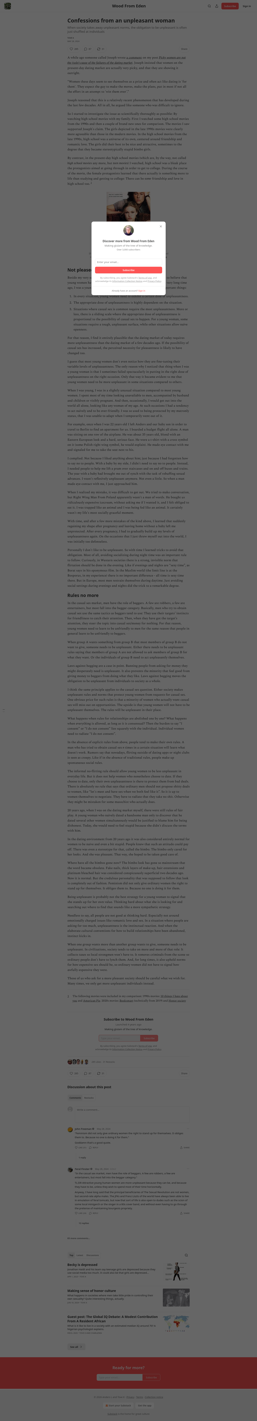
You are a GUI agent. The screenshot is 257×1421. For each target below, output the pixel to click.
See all (76, 1346)
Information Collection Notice (127, 281)
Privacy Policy (154, 281)
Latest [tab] (80, 1255)
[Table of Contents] (3, 710)
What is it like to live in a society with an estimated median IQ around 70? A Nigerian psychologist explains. (111, 1327)
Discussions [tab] (92, 1255)
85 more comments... (78, 1238)
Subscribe (230, 6)
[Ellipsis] (188, 1128)
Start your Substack (118, 1405)
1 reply (82, 1157)
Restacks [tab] (89, 1097)
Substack (112, 1413)
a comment (134, 57)
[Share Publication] (216, 6)
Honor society (177, 1001)
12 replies (84, 1223)
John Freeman (83, 1128)
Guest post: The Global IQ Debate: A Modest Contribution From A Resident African (112, 1319)
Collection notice (154, 1397)
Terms (139, 1397)
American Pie (91, 1001)
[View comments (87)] (88, 49)
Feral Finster (82, 1169)
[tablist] (81, 1097)
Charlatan (96, 1333)
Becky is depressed (82, 1265)
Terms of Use (145, 277)
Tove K (70, 38)
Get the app (144, 1405)
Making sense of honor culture (91, 1291)
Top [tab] (71, 1255)
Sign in (247, 6)
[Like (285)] (74, 49)
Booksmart (126, 1001)
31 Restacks (109, 1061)
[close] (160, 226)
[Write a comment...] (132, 1115)
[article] (128, 1272)
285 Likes (96, 1061)
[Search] (209, 6)
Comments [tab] (75, 1097)
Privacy (130, 1397)
